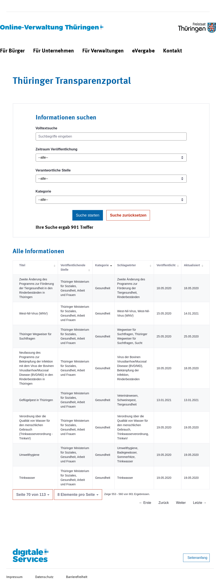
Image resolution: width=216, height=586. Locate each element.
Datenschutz (44, 577)
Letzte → (200, 502)
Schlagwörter (126, 265)
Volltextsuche (46, 128)
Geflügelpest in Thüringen (36, 400)
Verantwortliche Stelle (53, 170)
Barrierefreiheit (76, 577)
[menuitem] (12, 51)
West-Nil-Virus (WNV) (33, 313)
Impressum (14, 577)
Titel (22, 265)
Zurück (163, 502)
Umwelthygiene (29, 454)
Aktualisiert (192, 265)
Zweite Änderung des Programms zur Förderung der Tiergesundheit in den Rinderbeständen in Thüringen (36, 288)
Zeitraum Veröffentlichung (56, 149)
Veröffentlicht (166, 265)
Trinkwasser (27, 477)
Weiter (181, 502)
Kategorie (43, 191)
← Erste (145, 502)
